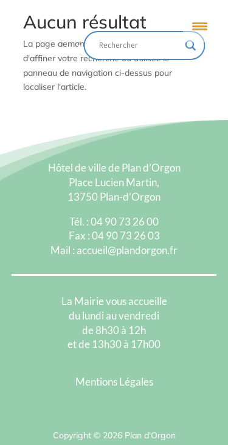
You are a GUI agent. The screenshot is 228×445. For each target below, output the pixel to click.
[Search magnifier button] (190, 45)
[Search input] (139, 45)
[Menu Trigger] (199, 25)
